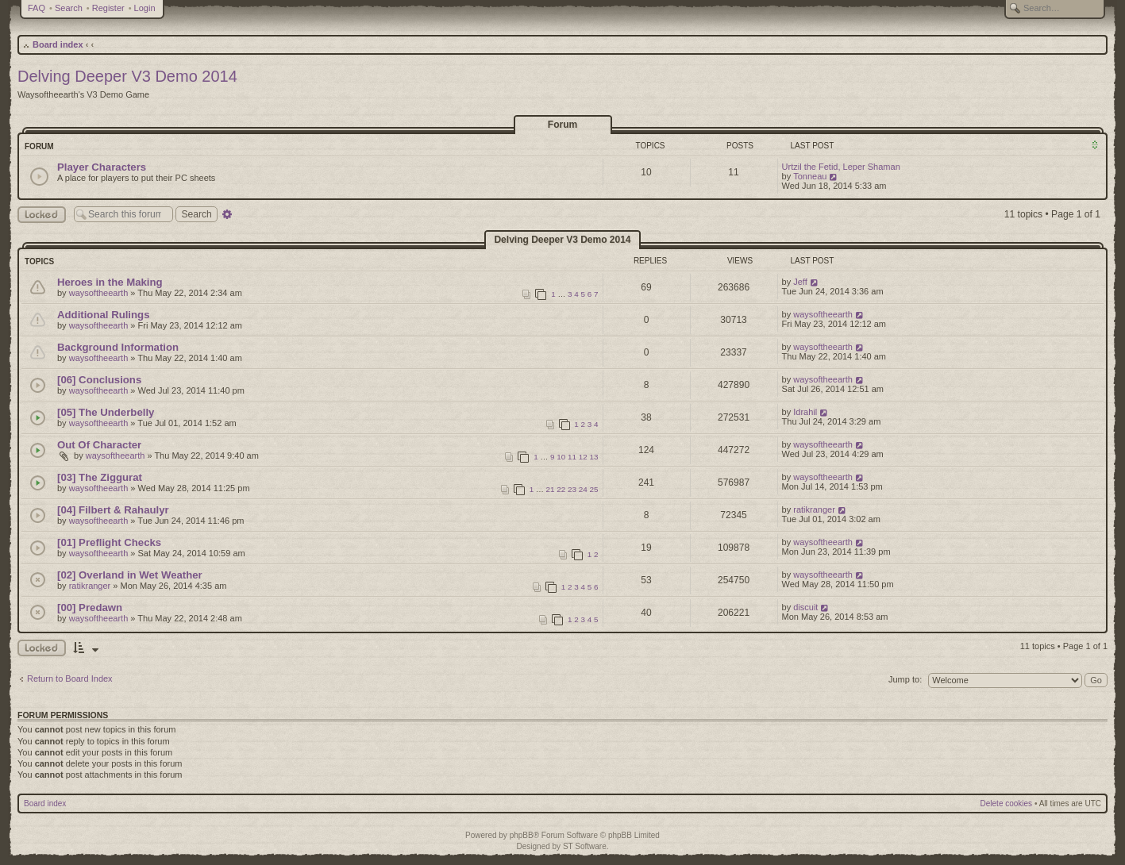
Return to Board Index (70, 678)
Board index (58, 44)
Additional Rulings (103, 315)
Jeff (800, 281)
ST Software (585, 846)
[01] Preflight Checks (109, 542)
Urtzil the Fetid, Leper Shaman (841, 166)
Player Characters (101, 167)
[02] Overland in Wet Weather (129, 575)
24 (583, 489)
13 (594, 456)
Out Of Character (99, 445)
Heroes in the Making (110, 282)
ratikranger (814, 509)
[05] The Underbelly (105, 412)
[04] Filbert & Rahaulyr (113, 510)
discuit (805, 607)
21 (550, 489)
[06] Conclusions (99, 380)
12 (583, 456)
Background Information (118, 347)
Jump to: (905, 679)
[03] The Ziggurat (99, 477)
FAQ (36, 8)
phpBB (522, 835)
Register (108, 8)
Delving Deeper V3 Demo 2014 (127, 76)
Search (69, 8)
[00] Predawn (89, 607)
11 (572, 456)
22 (561, 489)
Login (145, 8)
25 (594, 489)
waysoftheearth (99, 293)
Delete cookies (1007, 803)
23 (572, 489)
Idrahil (805, 412)
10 (561, 456)
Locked (41, 214)
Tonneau (809, 176)
